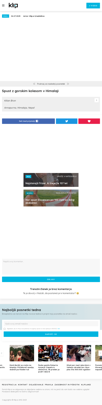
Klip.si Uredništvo (37, 16)
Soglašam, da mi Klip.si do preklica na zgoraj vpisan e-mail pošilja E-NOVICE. (32, 329)
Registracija (9, 385)
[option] (51, 359)
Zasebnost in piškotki (67, 385)
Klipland (86, 385)
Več (58, 329)
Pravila (49, 385)
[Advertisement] (51, 149)
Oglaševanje (36, 385)
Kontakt (23, 385)
